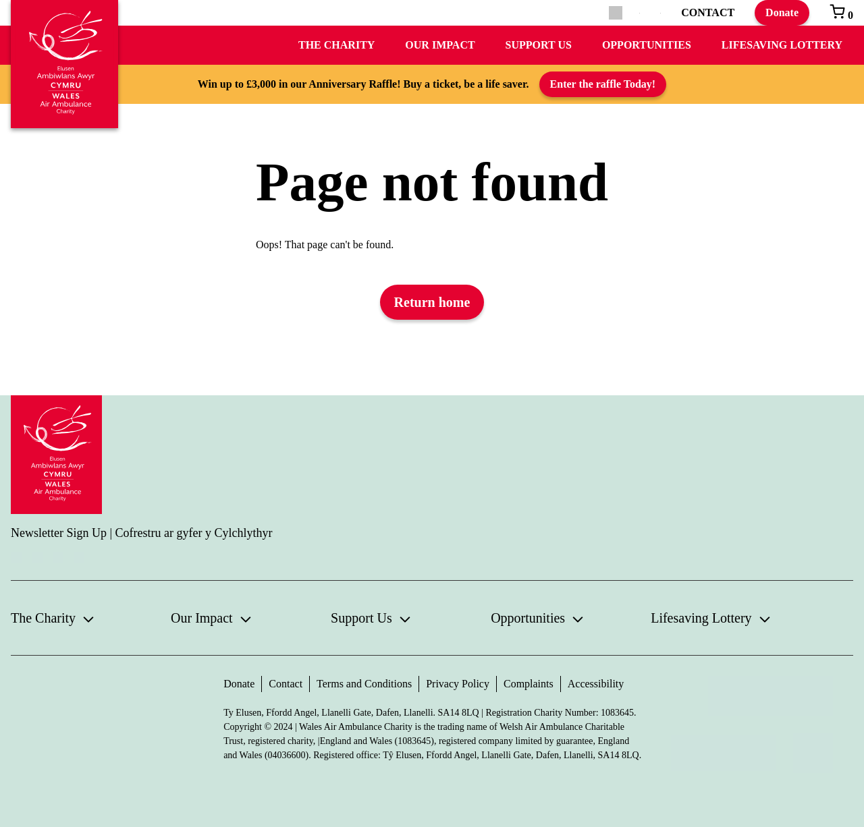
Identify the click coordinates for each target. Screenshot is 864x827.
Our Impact (440, 45)
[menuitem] (639, 13)
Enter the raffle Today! (603, 84)
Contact (285, 683)
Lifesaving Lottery (782, 45)
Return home (432, 302)
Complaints (529, 683)
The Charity (336, 45)
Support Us (539, 45)
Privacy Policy (457, 683)
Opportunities (646, 45)
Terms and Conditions (364, 683)
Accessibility (596, 683)
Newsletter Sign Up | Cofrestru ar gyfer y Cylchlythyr (142, 533)
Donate (782, 12)
